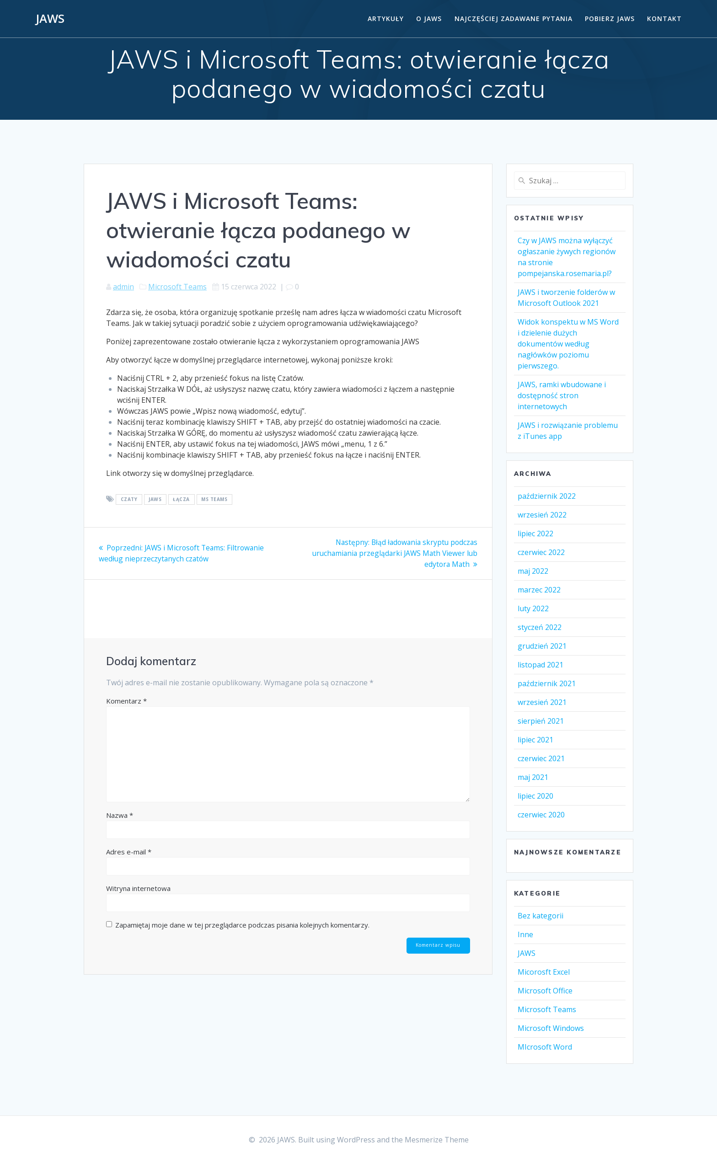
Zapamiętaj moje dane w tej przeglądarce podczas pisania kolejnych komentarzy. (242, 924)
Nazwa (119, 814)
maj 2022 (533, 571)
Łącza (181, 499)
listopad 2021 (540, 665)
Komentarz (126, 700)
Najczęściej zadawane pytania (514, 18)
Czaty (129, 499)
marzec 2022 (539, 590)
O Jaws (429, 18)
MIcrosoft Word (545, 1047)
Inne (525, 934)
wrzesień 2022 (542, 515)
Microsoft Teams (177, 287)
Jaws (155, 499)
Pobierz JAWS (610, 18)
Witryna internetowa (138, 887)
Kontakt (664, 18)
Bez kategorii (540, 916)
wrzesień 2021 (542, 702)
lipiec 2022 (535, 533)
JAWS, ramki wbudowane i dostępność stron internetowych (562, 395)
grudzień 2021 (542, 646)
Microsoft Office (545, 991)
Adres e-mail (128, 851)
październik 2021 (547, 683)
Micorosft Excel (544, 972)
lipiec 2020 (535, 796)
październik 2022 (547, 496)
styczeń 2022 (540, 627)
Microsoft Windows (551, 1028)
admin (123, 287)
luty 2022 (533, 608)
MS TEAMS (214, 499)
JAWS (50, 19)
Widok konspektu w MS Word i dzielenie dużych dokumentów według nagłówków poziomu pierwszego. (568, 344)
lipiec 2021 (535, 740)
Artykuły (386, 18)
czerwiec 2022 (541, 552)
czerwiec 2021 (541, 758)
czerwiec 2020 (541, 815)
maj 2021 (533, 777)
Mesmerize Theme (437, 1140)
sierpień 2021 (541, 721)
